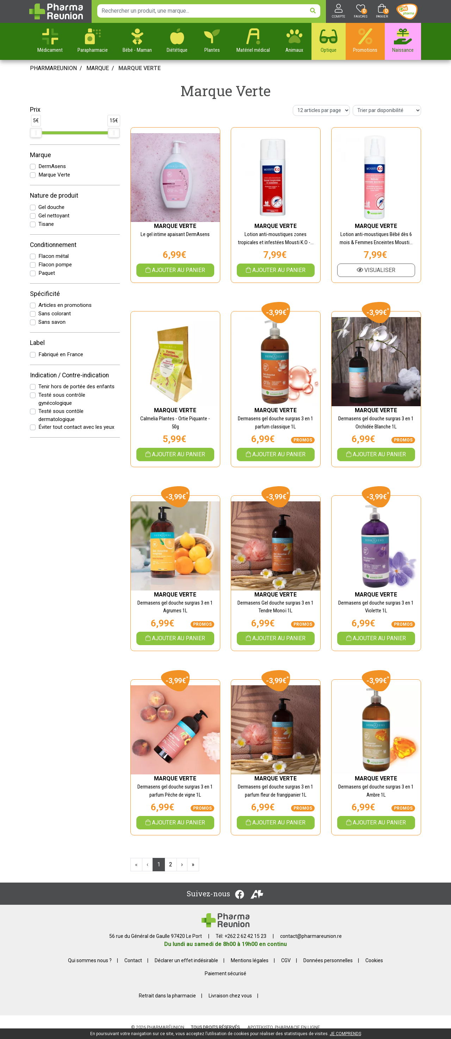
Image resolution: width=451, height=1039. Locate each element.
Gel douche (51, 207)
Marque (97, 68)
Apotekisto (283, 1027)
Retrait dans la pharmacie (167, 995)
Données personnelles (328, 960)
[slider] (36, 133)
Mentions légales (249, 960)
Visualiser (376, 270)
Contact (133, 960)
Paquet (46, 273)
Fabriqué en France (60, 354)
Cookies (374, 960)
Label (37, 342)
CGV (286, 960)
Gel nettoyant (53, 215)
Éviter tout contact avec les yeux (76, 427)
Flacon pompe (55, 264)
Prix (35, 109)
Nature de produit (54, 195)
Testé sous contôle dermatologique (61, 415)
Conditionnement (53, 244)
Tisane (46, 224)
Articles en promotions (65, 305)
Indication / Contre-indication (69, 375)
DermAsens (52, 166)
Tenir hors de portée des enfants (76, 386)
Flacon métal (53, 256)
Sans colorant (54, 313)
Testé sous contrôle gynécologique (61, 399)
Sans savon (52, 322)
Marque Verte (54, 175)
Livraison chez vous (230, 995)
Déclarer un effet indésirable (186, 960)
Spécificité (45, 293)
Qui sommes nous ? (90, 960)
